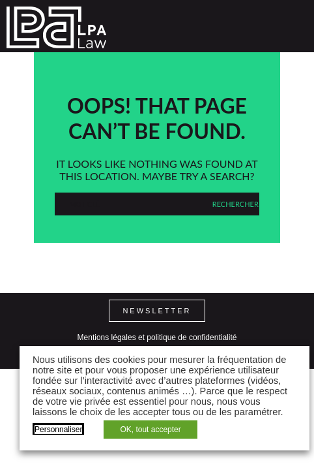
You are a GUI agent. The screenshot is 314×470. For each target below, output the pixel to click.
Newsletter (156, 311)
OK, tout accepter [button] (150, 429)
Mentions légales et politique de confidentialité (157, 337)
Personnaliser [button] (58, 429)
